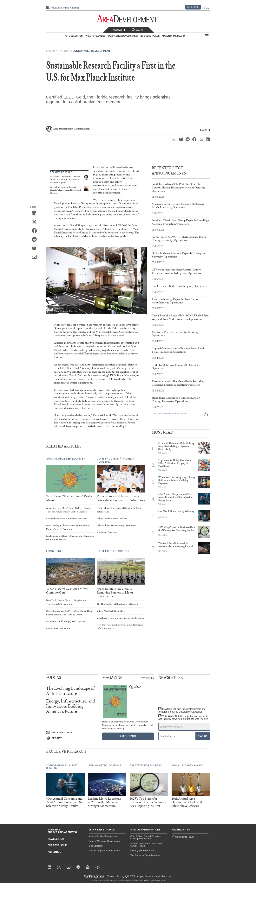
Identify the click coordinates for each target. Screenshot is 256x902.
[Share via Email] (35, 257)
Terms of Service (153, 880)
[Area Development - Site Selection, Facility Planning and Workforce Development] (128, 19)
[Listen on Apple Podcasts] (72, 732)
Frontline (54, 551)
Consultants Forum (58, 8)
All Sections (207, 36)
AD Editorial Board (173, 36)
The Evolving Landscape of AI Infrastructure (70, 691)
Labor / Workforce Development (105, 841)
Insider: (182, 710)
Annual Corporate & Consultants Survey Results (146, 844)
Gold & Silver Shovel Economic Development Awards (145, 837)
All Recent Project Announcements (170, 413)
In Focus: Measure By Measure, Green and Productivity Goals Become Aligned (65, 179)
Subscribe (193, 7)
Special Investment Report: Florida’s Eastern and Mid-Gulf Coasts (65, 190)
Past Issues (147, 677)
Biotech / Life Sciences (114, 551)
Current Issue (57, 845)
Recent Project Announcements (104, 850)
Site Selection (96, 846)
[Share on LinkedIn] (35, 213)
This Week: (183, 717)
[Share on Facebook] (35, 230)
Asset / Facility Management (103, 836)
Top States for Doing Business (145, 855)
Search (138, 30)
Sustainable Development (91, 50)
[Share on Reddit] (35, 239)
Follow (118, 30)
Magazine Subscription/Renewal (63, 831)
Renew (205, 8)
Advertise (74, 8)
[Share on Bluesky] (35, 248)
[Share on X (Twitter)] (35, 222)
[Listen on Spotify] (72, 738)
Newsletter (56, 839)
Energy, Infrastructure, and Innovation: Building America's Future (70, 706)
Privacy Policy (137, 880)
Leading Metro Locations (142, 850)
